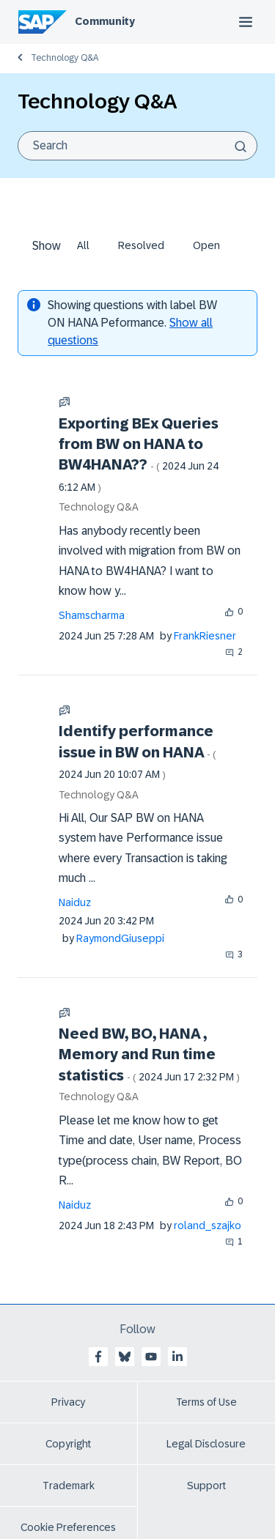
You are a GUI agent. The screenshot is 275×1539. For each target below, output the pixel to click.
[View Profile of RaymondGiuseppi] (120, 938)
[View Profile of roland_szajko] (207, 1225)
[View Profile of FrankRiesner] (205, 636)
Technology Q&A (64, 58)
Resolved (141, 245)
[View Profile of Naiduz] (75, 902)
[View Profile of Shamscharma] (92, 615)
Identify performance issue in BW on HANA (137, 751)
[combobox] (137, 145)
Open (206, 245)
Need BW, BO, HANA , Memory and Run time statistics (149, 1054)
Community (105, 21)
